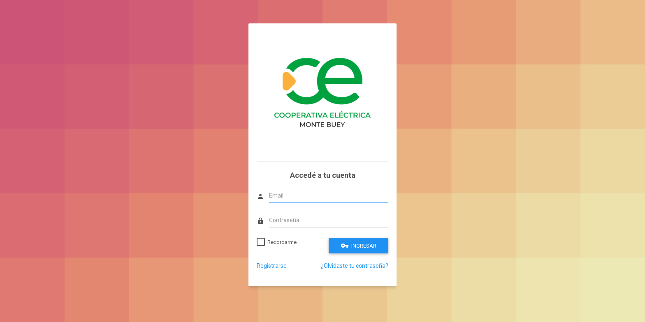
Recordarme (282, 242)
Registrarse (272, 265)
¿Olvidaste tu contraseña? (354, 265)
